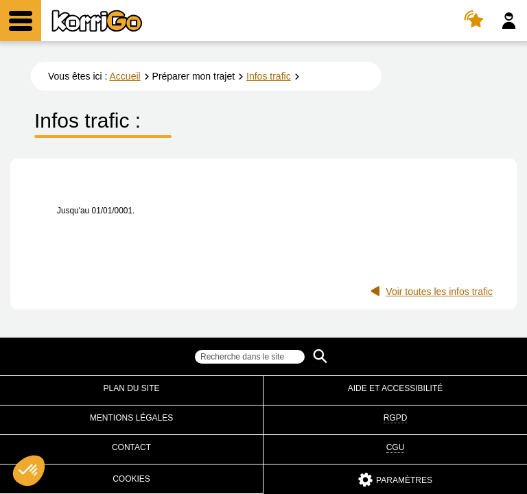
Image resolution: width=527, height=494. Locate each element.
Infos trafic (268, 76)
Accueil (125, 76)
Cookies (131, 479)
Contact (131, 447)
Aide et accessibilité (395, 388)
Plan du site (131, 388)
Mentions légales (131, 418)
